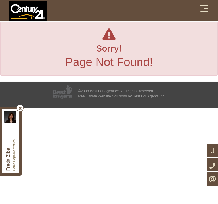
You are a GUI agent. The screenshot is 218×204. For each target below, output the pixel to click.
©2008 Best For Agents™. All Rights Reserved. (116, 91)
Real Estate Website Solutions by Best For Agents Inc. (121, 96)
